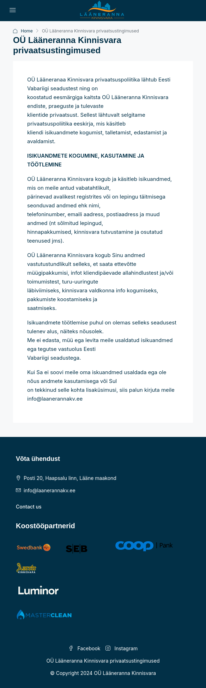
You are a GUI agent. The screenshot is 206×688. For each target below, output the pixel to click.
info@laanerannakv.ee (49, 490)
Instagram (121, 648)
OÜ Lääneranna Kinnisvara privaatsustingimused (103, 661)
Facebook (84, 648)
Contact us (28, 507)
